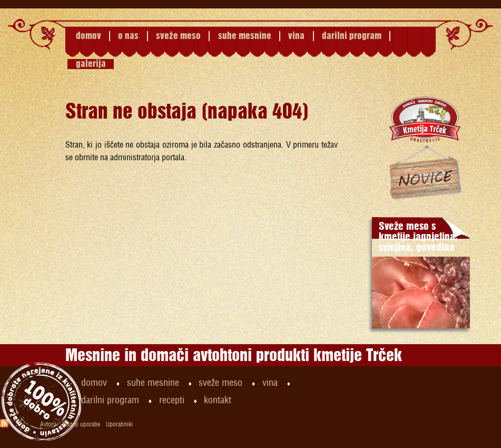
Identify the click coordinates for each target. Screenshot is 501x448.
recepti (171, 400)
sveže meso (178, 36)
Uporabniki (119, 424)
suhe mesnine (244, 36)
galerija (91, 64)
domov (88, 36)
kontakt (217, 400)
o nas (128, 36)
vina (296, 36)
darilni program (351, 36)
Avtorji (48, 424)
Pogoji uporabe (81, 424)
